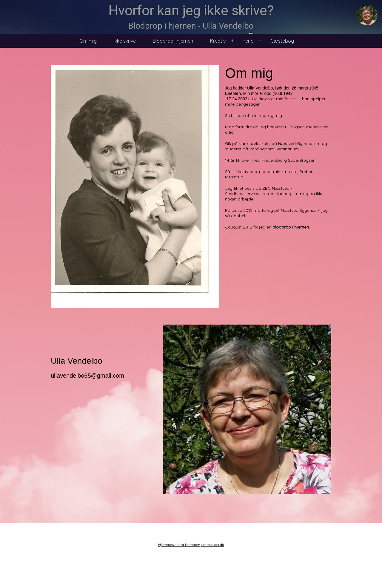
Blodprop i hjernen (173, 41)
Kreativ (218, 41)
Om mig (88, 41)
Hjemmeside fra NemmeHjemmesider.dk (191, 544)
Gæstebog (282, 41)
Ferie (248, 41)
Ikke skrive (125, 41)
